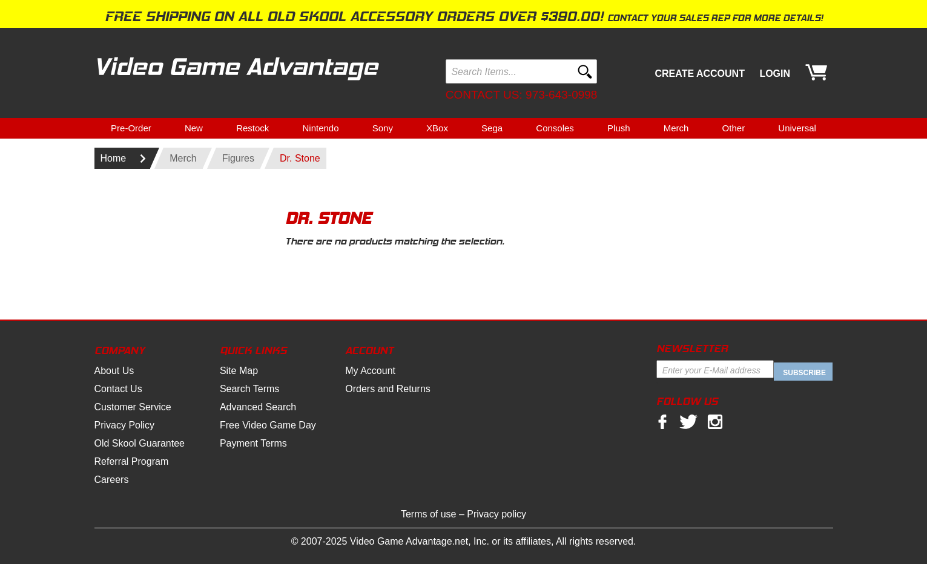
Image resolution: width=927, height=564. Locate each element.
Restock (252, 128)
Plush (618, 128)
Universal (797, 128)
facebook (662, 422)
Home (114, 158)
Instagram (715, 422)
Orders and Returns (388, 389)
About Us (114, 371)
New (194, 128)
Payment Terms (253, 443)
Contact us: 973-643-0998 (522, 94)
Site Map (239, 371)
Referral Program (131, 461)
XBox (437, 128)
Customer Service (132, 407)
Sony (382, 128)
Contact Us (118, 389)
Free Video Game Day (268, 425)
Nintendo (320, 128)
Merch (676, 128)
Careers (111, 479)
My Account (370, 371)
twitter (688, 422)
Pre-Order (131, 128)
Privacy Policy (124, 425)
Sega (492, 128)
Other (733, 128)
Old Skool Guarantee (139, 443)
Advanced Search (258, 407)
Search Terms (249, 389)
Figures (238, 158)
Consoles (555, 128)
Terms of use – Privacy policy (463, 514)
